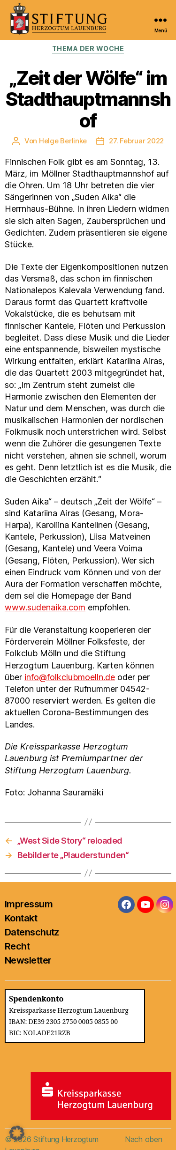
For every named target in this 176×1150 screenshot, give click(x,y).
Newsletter (28, 960)
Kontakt (21, 918)
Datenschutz (32, 932)
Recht (17, 946)
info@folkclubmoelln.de (69, 677)
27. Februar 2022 (136, 140)
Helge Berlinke (63, 140)
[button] (17, 1133)
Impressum (29, 904)
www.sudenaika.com (45, 607)
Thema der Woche (88, 48)
